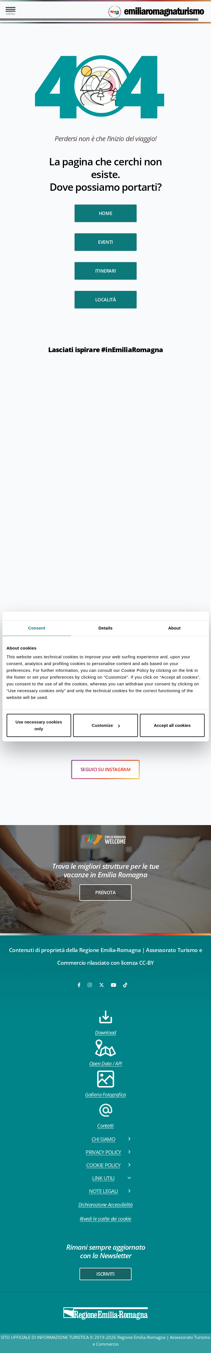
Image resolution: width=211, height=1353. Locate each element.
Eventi (105, 242)
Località (105, 300)
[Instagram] (90, 985)
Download (105, 1022)
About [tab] (174, 627)
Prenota (105, 892)
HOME (105, 213)
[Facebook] (79, 985)
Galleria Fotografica (105, 1084)
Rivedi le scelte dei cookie (105, 1218)
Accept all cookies (172, 725)
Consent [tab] (36, 627)
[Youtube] (114, 985)
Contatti (105, 1115)
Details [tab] (106, 627)
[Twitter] (101, 985)
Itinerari (105, 271)
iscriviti (105, 1274)
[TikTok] (125, 985)
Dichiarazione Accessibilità (105, 1204)
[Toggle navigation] (10, 11)
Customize (106, 725)
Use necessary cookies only (38, 725)
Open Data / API (105, 1053)
